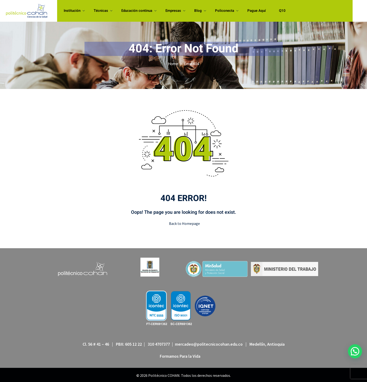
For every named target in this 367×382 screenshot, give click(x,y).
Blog (200, 10)
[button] (355, 351)
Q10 (282, 10)
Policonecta (226, 10)
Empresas (175, 10)
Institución (74, 10)
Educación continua (138, 10)
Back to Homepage (183, 223)
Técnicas (103, 10)
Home (173, 64)
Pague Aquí (256, 10)
